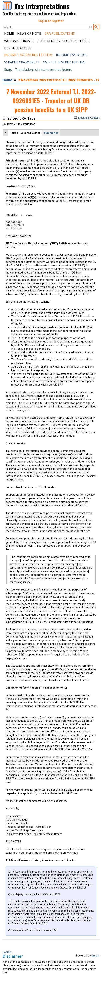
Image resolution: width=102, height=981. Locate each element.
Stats (8, 69)
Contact (7, 955)
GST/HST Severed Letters (64, 62)
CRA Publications (60, 33)
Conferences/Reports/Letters (63, 41)
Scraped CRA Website (22, 62)
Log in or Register (51, 21)
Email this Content (86, 117)
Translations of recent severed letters (43, 69)
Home (9, 33)
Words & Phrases (18, 41)
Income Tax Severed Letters (28, 55)
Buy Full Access (17, 48)
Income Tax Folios (71, 55)
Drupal (95, 958)
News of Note (29, 33)
